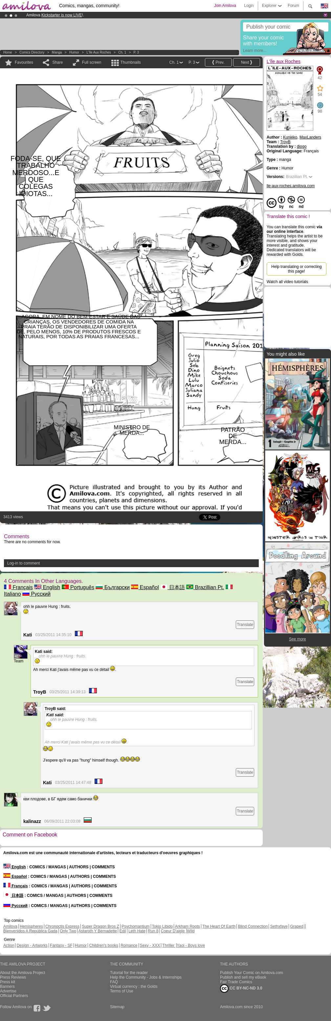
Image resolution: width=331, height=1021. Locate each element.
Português (78, 587)
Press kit (7, 982)
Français (18, 587)
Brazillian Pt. (205, 587)
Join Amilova (225, 5)
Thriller (168, 945)
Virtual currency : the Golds (134, 986)
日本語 (172, 587)
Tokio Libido (162, 926)
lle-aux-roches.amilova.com (291, 186)
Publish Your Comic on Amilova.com (251, 972)
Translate (245, 624)
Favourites (24, 62)
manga (57, 52)
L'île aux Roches (98, 52)
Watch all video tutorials (287, 281)
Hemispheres (31, 926)
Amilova (10, 926)
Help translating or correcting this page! (296, 269)
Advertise (8, 991)
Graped (296, 926)
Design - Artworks (32, 945)
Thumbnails (131, 62)
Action (8, 945)
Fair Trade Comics (236, 982)
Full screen (91, 62)
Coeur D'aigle (173, 931)
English (47, 587)
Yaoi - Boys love (191, 945)
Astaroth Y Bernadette (97, 931)
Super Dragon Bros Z (100, 926)
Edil (123, 931)
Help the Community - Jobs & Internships (146, 977)
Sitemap (117, 1007)
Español (145, 587)
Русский (36, 594)
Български (113, 587)
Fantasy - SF (61, 945)
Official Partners (14, 995)
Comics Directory (31, 52)
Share (57, 62)
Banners (7, 986)
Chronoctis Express (62, 926)
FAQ (114, 982)
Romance (129, 945)
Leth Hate (136, 931)
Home (7, 52)
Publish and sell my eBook (243, 977)
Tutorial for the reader (129, 972)
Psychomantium (135, 926)
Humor (74, 52)
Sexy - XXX (150, 945)
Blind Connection (253, 926)
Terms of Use (121, 991)
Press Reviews (13, 977)
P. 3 (136, 52)
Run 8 (153, 931)
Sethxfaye (279, 926)
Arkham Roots (187, 926)
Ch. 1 (122, 52)
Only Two (68, 931)
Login (249, 5)
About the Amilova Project (22, 972)
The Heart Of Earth (218, 926)
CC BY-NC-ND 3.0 (241, 988)
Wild (190, 931)
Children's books (103, 945)
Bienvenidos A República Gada (30, 931)
